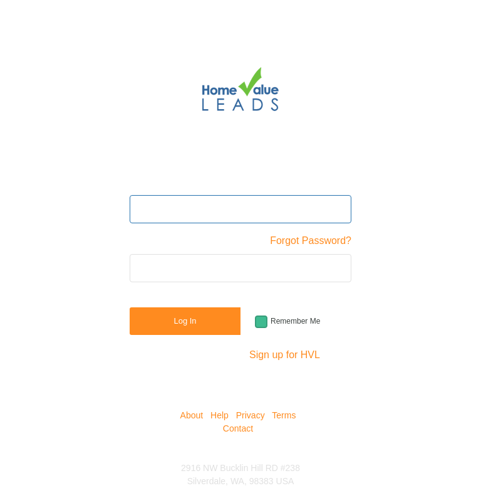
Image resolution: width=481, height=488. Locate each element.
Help (219, 415)
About (192, 415)
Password (151, 240)
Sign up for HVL (284, 354)
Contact (238, 428)
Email (142, 181)
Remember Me (295, 321)
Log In (184, 321)
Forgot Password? (310, 240)
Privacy (250, 415)
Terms (284, 415)
